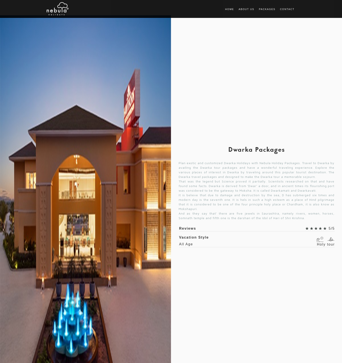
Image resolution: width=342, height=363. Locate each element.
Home (229, 9)
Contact (287, 9)
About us (246, 9)
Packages (267, 9)
